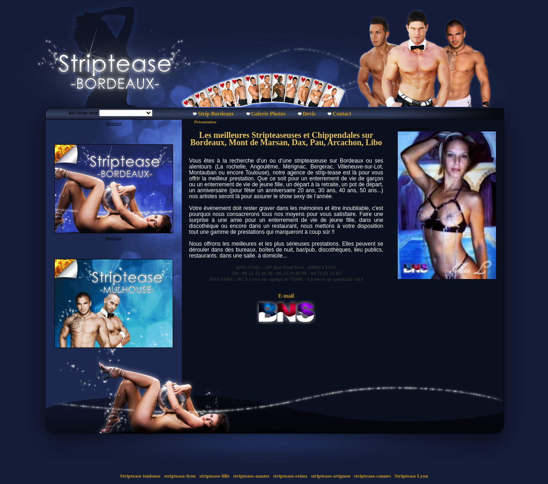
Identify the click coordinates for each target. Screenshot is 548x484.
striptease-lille (214, 476)
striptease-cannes (372, 476)
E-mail (286, 296)
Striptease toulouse (140, 476)
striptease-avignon (331, 476)
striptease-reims (290, 476)
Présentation (205, 122)
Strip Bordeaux (216, 113)
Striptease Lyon (411, 476)
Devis (309, 113)
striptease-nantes (251, 476)
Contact (341, 113)
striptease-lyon (180, 476)
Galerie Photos (268, 113)
